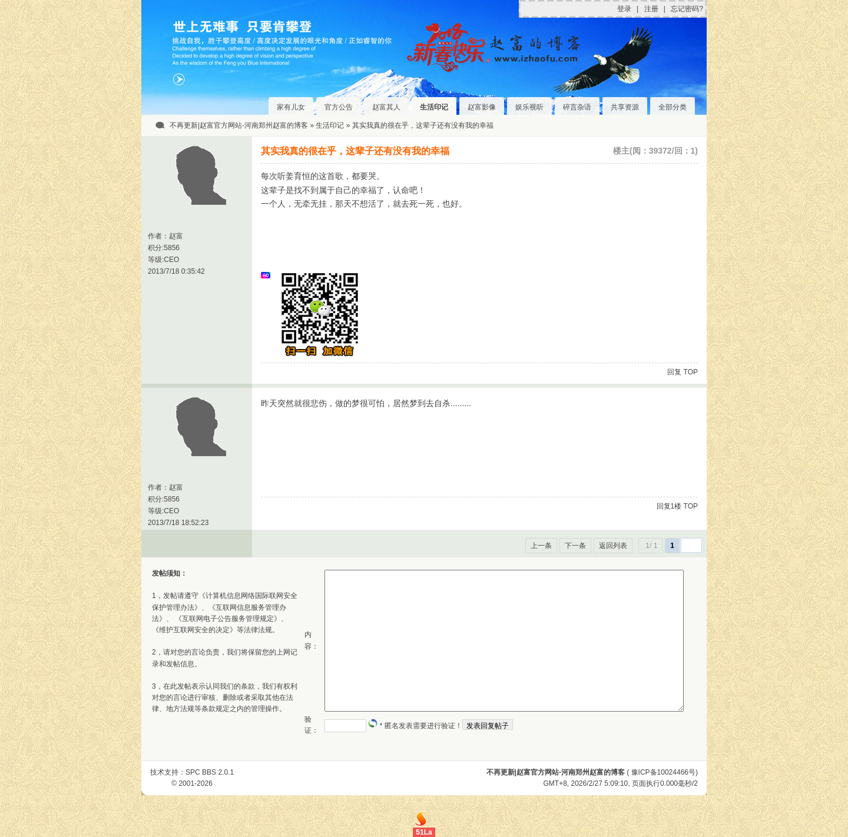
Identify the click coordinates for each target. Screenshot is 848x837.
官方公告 (338, 107)
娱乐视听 (529, 107)
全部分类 (672, 107)
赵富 (176, 236)
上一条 (541, 546)
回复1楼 (669, 506)
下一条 (575, 546)
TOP (691, 372)
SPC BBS (201, 772)
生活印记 (434, 107)
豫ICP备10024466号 (663, 772)
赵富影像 (482, 107)
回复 (674, 372)
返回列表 (613, 546)
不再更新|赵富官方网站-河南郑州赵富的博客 (239, 125)
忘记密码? (687, 9)
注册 (651, 9)
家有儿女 (291, 107)
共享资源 (625, 107)
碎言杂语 (577, 107)
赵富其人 (386, 107)
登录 (624, 9)
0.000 (669, 783)
